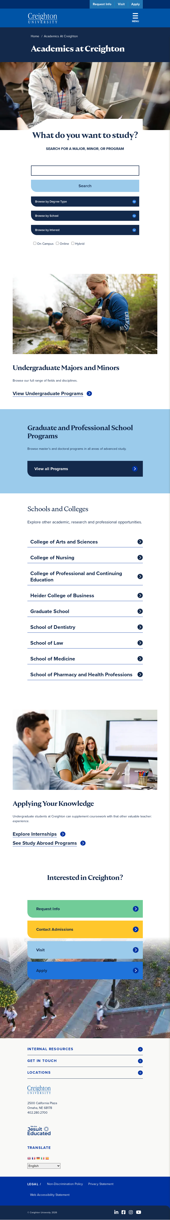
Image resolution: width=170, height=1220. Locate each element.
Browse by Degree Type (51, 201)
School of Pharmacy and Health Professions (81, 674)
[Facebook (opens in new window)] (123, 1212)
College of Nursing (52, 557)
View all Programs (51, 469)
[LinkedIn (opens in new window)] (116, 1212)
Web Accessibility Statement (50, 1194)
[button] (85, 1049)
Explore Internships (35, 834)
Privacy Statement (100, 1184)
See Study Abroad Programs (45, 843)
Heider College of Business (62, 595)
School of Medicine (52, 658)
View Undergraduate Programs (48, 393)
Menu (135, 18)
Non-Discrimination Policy (65, 1184)
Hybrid (79, 243)
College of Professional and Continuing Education (76, 576)
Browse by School (46, 216)
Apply (135, 4)
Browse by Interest (47, 230)
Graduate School (49, 611)
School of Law (46, 643)
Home (35, 36)
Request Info (102, 4)
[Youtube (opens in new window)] (138, 1212)
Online (64, 243)
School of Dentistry (52, 627)
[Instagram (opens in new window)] (130, 1212)
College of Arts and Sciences (64, 542)
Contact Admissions (55, 929)
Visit (121, 4)
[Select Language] (43, 1166)
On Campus (45, 243)
